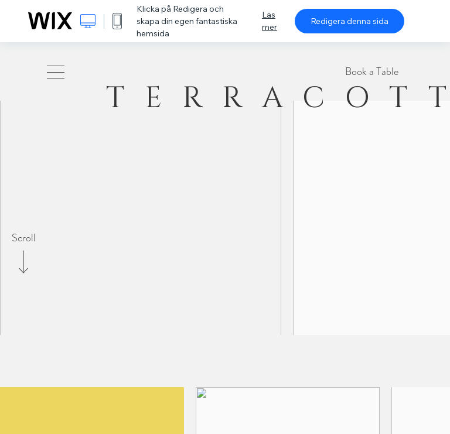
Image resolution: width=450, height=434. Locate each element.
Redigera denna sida (349, 21)
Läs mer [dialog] (269, 20)
